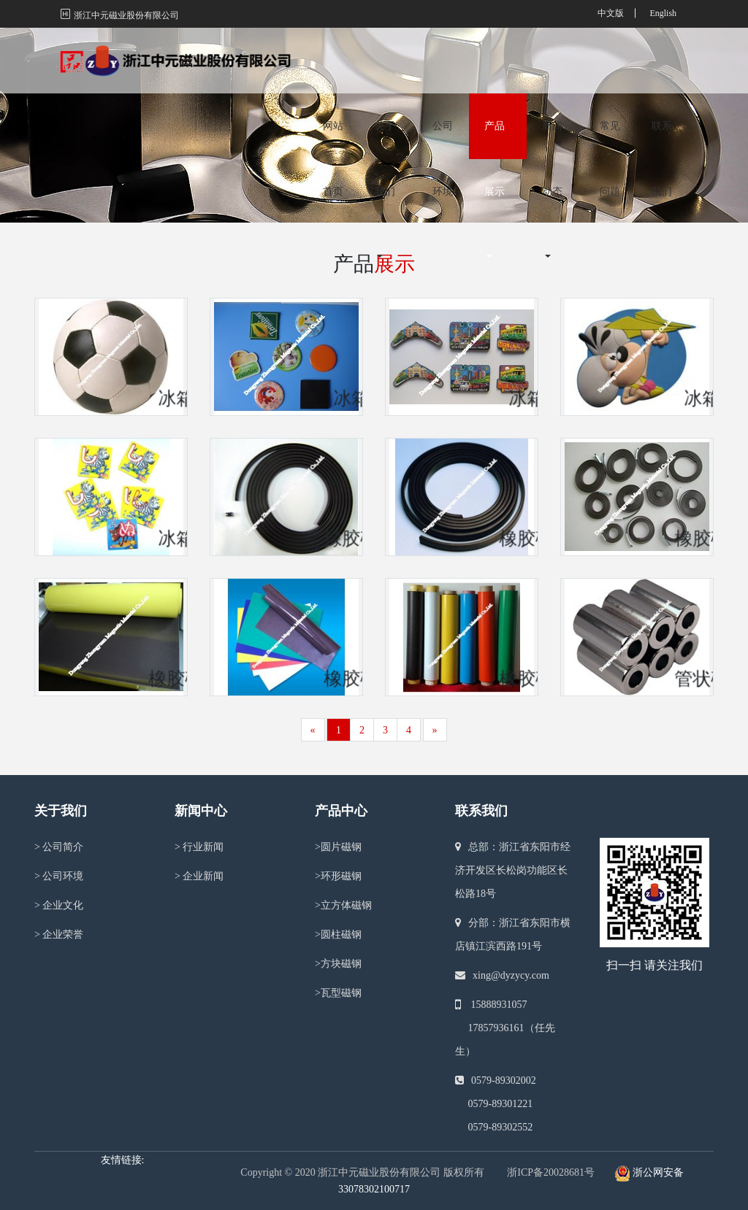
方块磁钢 (338, 963)
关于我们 (385, 76)
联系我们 (662, 76)
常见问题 (610, 76)
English (662, 13)
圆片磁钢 (338, 846)
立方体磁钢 (343, 905)
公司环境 (442, 76)
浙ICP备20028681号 (551, 1172)
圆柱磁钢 (338, 934)
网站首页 (333, 76)
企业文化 (58, 905)
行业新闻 (199, 846)
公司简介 (58, 846)
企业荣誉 (58, 934)
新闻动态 (552, 76)
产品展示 (494, 76)
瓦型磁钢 (338, 992)
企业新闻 (199, 876)
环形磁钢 (338, 876)
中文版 (611, 13)
